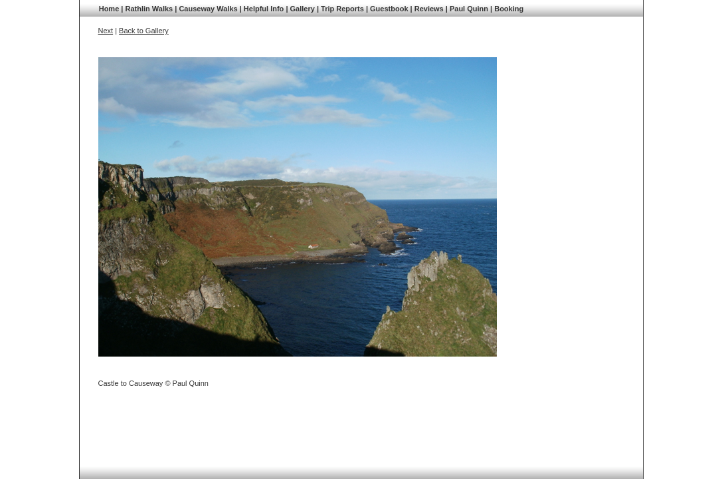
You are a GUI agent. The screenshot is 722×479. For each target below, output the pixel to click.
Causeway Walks (208, 9)
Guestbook (389, 9)
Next (106, 31)
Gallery (302, 9)
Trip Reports (342, 9)
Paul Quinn (469, 9)
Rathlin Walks (149, 9)
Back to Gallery (144, 31)
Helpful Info (264, 9)
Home (109, 9)
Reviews (429, 9)
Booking (508, 9)
